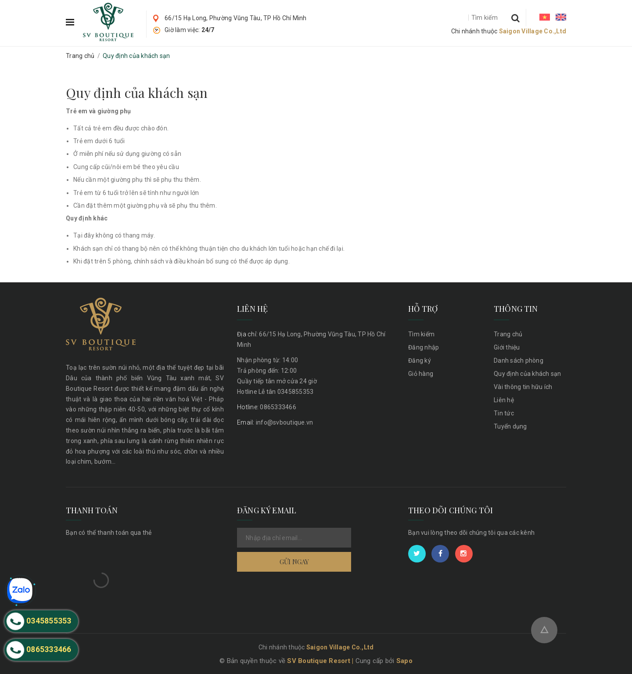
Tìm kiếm (421, 334)
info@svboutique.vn (275, 422)
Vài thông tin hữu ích (523, 386)
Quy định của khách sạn (137, 92)
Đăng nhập (423, 347)
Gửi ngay (294, 561)
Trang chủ (508, 334)
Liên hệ (504, 400)
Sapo (404, 661)
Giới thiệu (507, 347)
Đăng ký (419, 360)
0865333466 (266, 407)
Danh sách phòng (518, 360)
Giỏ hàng (420, 373)
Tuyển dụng (510, 426)
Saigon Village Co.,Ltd (533, 31)
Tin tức (504, 413)
